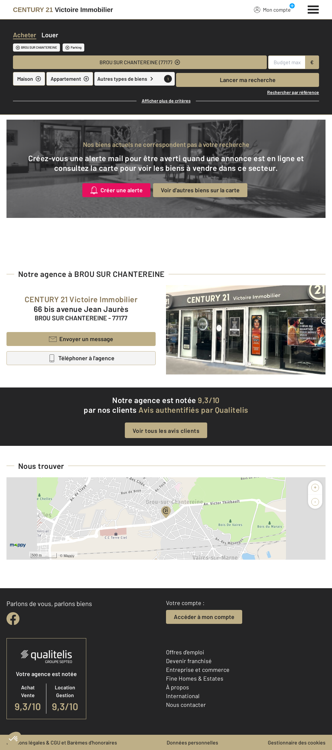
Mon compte (272, 9)
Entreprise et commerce (198, 669)
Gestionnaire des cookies (297, 742)
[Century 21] (63, 10)
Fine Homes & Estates (194, 678)
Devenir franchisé (189, 660)
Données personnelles (192, 742)
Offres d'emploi (185, 652)
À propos (177, 687)
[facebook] (12, 618)
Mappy (69, 556)
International (182, 695)
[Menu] (313, 9)
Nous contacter (186, 704)
